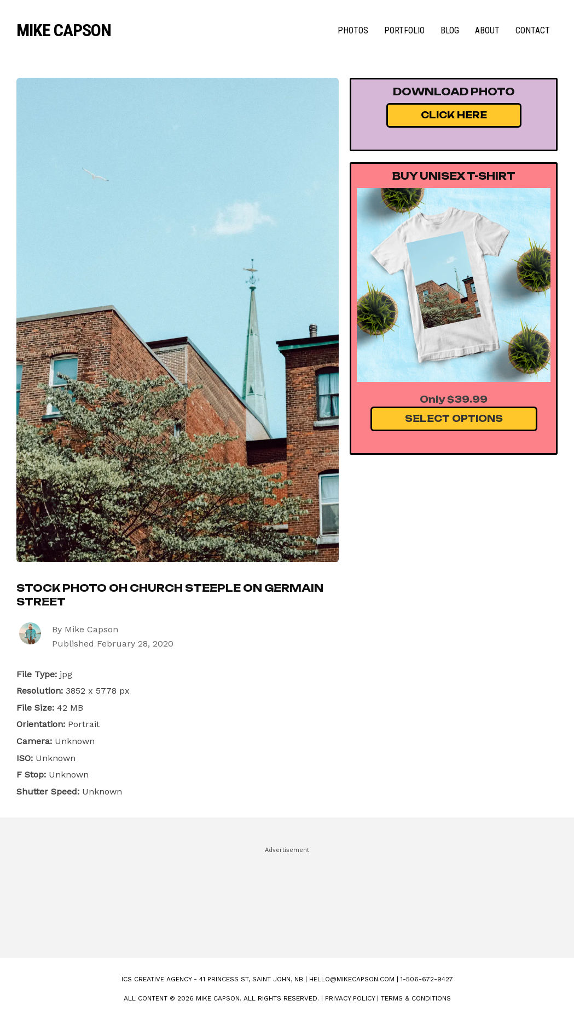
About (487, 30)
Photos (353, 30)
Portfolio (404, 30)
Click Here (454, 115)
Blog (449, 30)
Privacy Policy (350, 998)
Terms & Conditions (416, 998)
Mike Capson (63, 30)
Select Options (454, 418)
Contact (532, 30)
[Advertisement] (287, 897)
